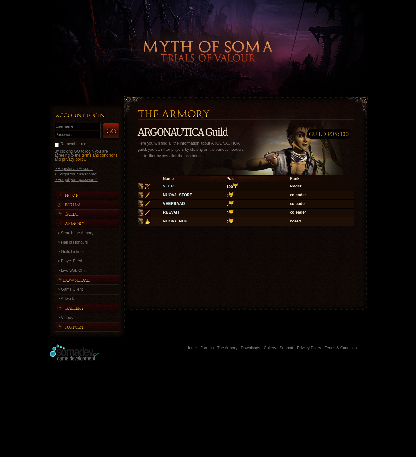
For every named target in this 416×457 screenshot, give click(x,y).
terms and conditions (100, 155)
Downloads (250, 348)
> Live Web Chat (72, 270)
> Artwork (66, 298)
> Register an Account (74, 168)
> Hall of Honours (73, 242)
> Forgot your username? (76, 174)
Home (192, 348)
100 (230, 187)
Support (286, 348)
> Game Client (70, 289)
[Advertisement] (208, 411)
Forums (207, 348)
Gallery (270, 348)
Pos (230, 178)
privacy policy (73, 159)
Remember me (73, 144)
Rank (294, 178)
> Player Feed (70, 261)
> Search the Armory (76, 233)
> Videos (65, 317)
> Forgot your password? (76, 179)
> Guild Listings (71, 251)
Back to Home (208, 40)
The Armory (227, 348)
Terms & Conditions (341, 348)
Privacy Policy (309, 348)
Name (168, 178)
